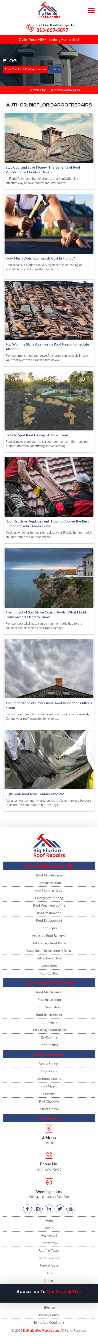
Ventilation (49, 966)
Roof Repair (49, 928)
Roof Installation (49, 883)
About (49, 1228)
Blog (49, 1273)
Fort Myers (49, 1086)
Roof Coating (49, 973)
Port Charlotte (49, 1101)
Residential (49, 1235)
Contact (49, 1281)
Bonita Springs (49, 1063)
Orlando (49, 1094)
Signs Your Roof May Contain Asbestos (35, 794)
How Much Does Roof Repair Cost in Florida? (40, 258)
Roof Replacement (49, 920)
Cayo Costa (49, 1071)
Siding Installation (49, 958)
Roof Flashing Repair (49, 890)
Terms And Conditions (49, 1322)
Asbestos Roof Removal (49, 935)
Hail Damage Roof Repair (49, 943)
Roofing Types (49, 1250)
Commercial (49, 1243)
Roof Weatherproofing (49, 905)
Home (49, 1220)
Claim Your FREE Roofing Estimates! (49, 39)
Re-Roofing (49, 1037)
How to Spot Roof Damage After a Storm (37, 435)
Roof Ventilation (49, 1007)
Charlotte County (49, 1079)
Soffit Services (49, 1258)
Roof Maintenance (49, 875)
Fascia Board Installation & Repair (49, 951)
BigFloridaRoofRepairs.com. (41, 1330)
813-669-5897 (52, 30)
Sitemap (49, 1307)
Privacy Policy (49, 1315)
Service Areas (49, 1265)
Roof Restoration (49, 913)
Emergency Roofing (49, 898)
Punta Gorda (49, 1109)
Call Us (56, 69)
